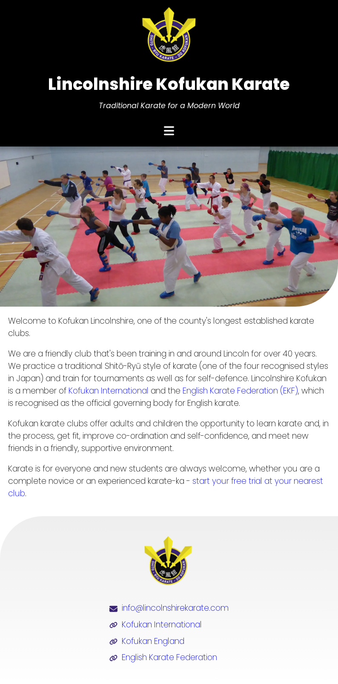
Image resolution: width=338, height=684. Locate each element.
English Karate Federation (169, 657)
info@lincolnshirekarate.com (175, 608)
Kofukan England (153, 641)
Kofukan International (109, 391)
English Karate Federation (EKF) (240, 391)
